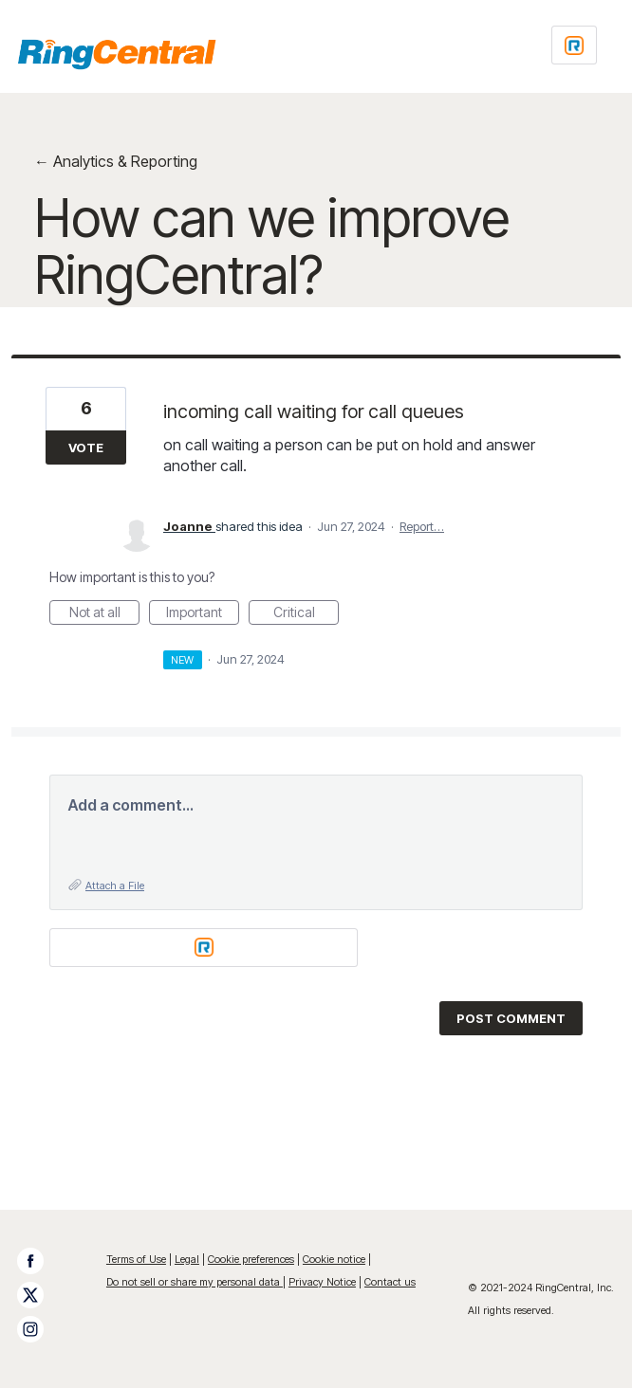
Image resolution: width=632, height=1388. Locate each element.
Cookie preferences (251, 1259)
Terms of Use (136, 1259)
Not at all (104, 614)
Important (202, 614)
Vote (85, 447)
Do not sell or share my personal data (194, 1281)
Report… (422, 526)
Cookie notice (334, 1259)
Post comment (511, 1018)
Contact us (390, 1281)
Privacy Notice (322, 1281)
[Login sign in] (574, 45)
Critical (306, 614)
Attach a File (114, 885)
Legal (187, 1259)
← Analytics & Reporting (115, 161)
